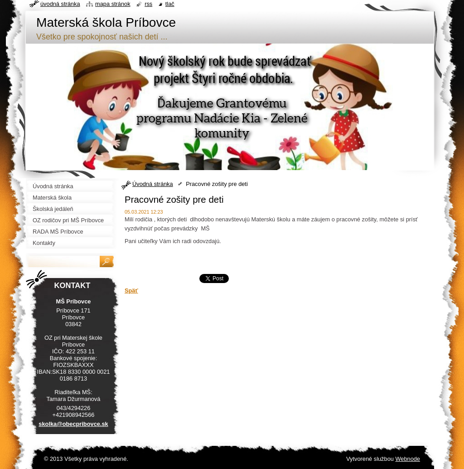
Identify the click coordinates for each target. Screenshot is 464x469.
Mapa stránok (112, 3)
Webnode (407, 458)
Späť (131, 290)
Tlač (169, 3)
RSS (148, 3)
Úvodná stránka (152, 184)
